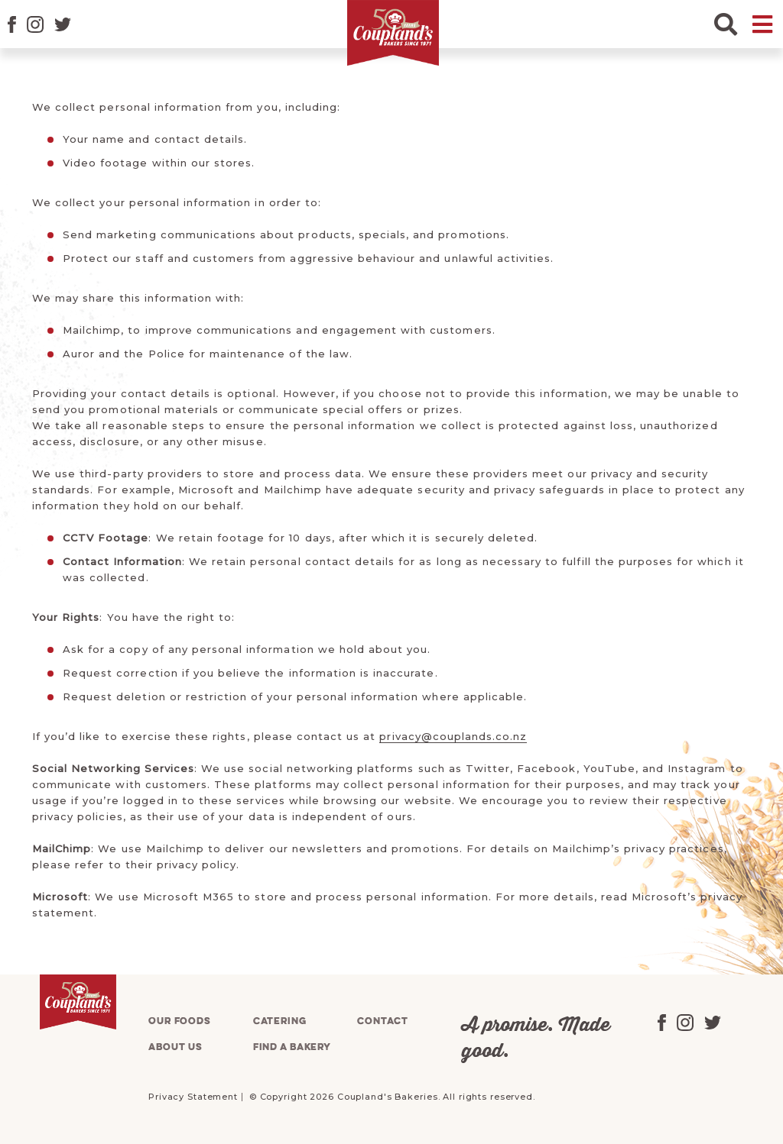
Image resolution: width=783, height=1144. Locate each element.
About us (175, 1047)
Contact (382, 1021)
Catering (280, 1021)
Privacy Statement (193, 1096)
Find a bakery (292, 1047)
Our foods (179, 1021)
